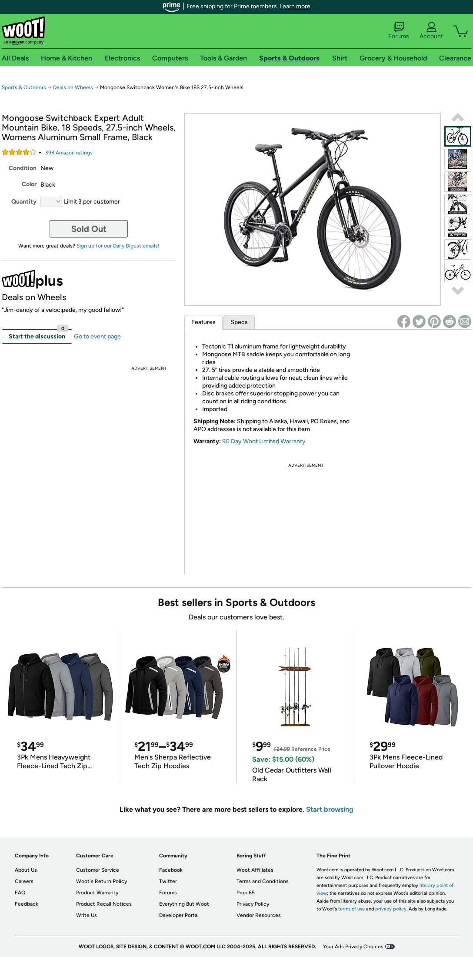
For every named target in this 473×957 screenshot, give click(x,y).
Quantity (24, 201)
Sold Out (89, 229)
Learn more (295, 6)
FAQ (20, 893)
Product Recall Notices (104, 904)
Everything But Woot (184, 904)
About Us (26, 870)
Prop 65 (245, 893)
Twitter (168, 881)
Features (203, 322)
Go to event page (97, 336)
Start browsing (329, 809)
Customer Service (97, 870)
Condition (23, 168)
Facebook (171, 870)
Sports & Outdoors (24, 87)
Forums (398, 31)
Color (29, 184)
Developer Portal (179, 915)
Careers (24, 881)
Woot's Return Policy (101, 881)
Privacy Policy (252, 904)
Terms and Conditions (262, 881)
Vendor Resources (258, 915)
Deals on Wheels (73, 87)
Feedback (26, 904)
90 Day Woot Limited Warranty (264, 441)
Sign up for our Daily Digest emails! (118, 246)
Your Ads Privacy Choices (353, 947)
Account (431, 31)
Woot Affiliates (254, 870)
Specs (239, 322)
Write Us (86, 915)
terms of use (351, 909)
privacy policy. (391, 909)
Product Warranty (97, 893)
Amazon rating (69, 153)
